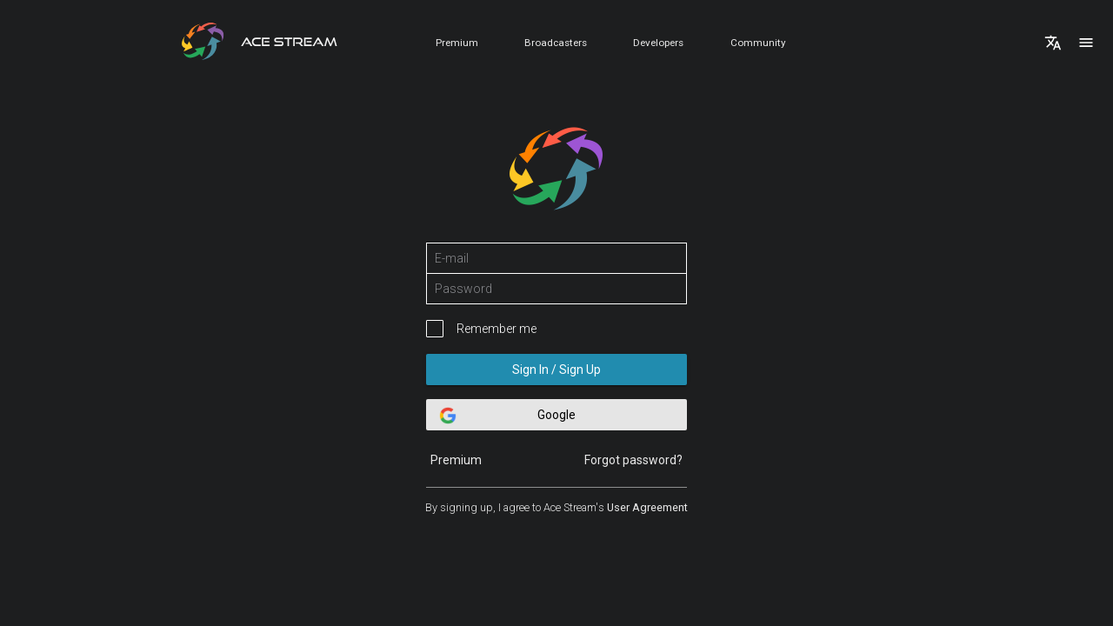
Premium (457, 43)
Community (758, 43)
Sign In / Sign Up (556, 369)
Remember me (497, 329)
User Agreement (647, 507)
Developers (658, 43)
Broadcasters (555, 43)
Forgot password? (633, 460)
